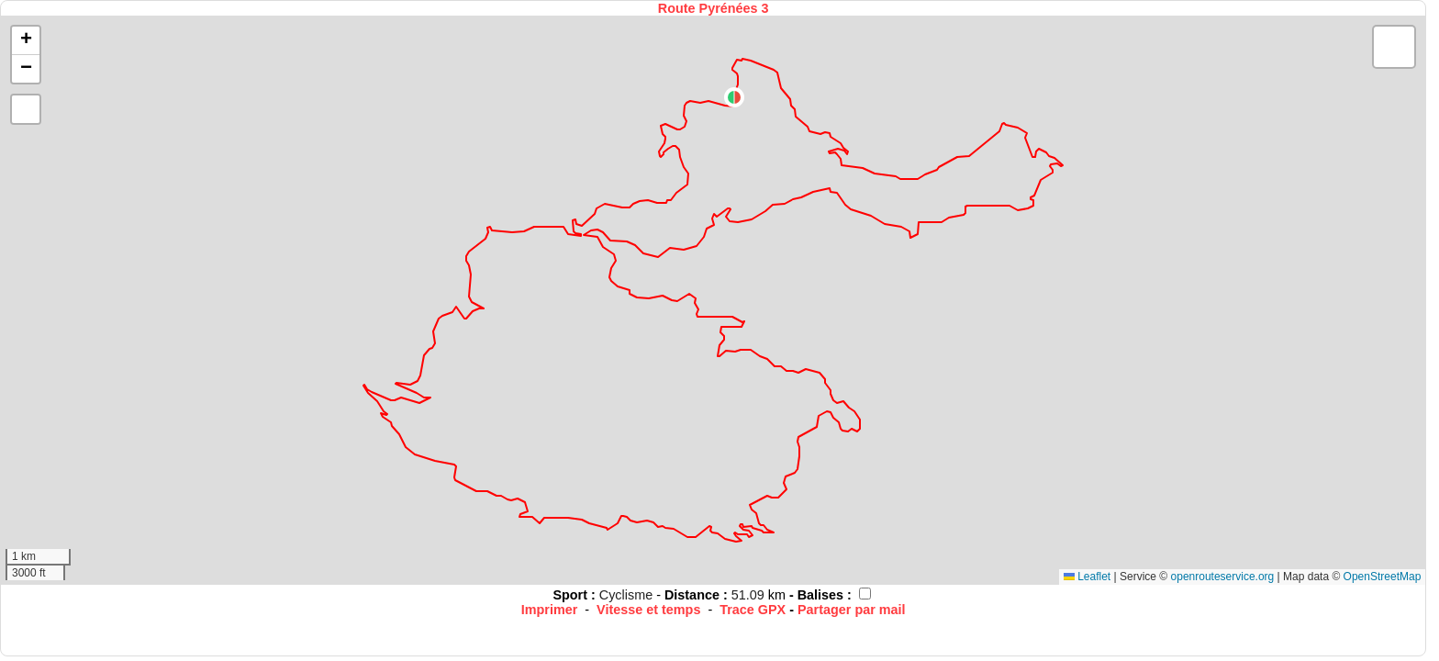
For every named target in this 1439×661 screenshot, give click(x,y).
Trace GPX (753, 609)
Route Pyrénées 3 (713, 8)
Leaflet (1087, 576)
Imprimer (549, 609)
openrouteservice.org (1223, 576)
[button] (734, 97)
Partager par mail (852, 609)
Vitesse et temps (648, 609)
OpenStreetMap (1383, 576)
